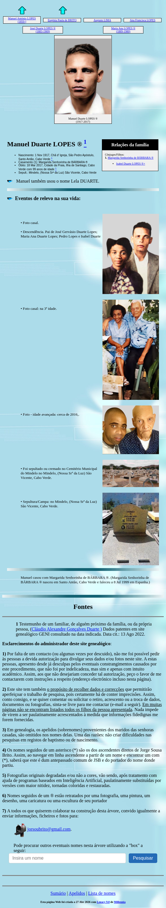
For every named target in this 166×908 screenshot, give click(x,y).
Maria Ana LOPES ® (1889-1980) (123, 30)
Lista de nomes (101, 893)
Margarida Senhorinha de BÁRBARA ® (131, 157)
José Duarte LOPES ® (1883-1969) (42, 30)
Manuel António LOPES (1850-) (22, 20)
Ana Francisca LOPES (143, 20)
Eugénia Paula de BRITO (62, 20)
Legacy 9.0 (103, 901)
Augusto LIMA (102, 20)
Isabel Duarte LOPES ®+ (130, 163)
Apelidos (77, 893)
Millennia (120, 901)
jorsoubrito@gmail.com (42, 829)
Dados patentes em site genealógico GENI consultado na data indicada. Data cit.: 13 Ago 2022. (80, 631)
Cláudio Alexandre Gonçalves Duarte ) (67, 629)
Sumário (58, 893)
